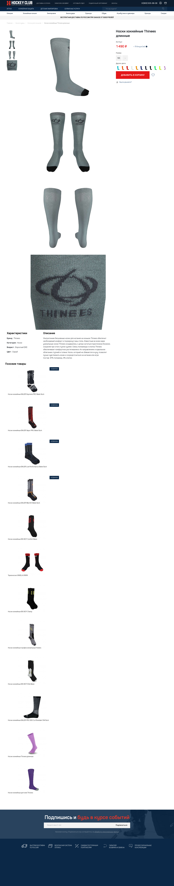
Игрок (9, 9)
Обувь (104, 13)
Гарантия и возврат (62, 3)
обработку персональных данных (107, 832)
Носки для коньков (34, 23)
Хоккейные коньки (30, 13)
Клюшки (10, 13)
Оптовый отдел (78, 3)
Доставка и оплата (43, 3)
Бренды (148, 13)
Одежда (88, 13)
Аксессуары (70, 13)
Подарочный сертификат (98, 3)
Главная (10, 23)
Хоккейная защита (26, 9)
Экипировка (51, 13)
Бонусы (114, 3)
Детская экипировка (49, 9)
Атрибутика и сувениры (125, 13)
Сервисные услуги (72, 9)
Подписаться (121, 825)
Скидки (163, 13)
